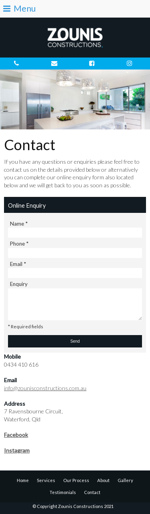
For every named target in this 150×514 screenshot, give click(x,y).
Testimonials (63, 492)
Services (46, 480)
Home (23, 480)
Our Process (76, 480)
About (103, 480)
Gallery (125, 480)
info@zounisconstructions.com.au (45, 388)
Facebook (16, 434)
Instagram (17, 450)
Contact (92, 492)
